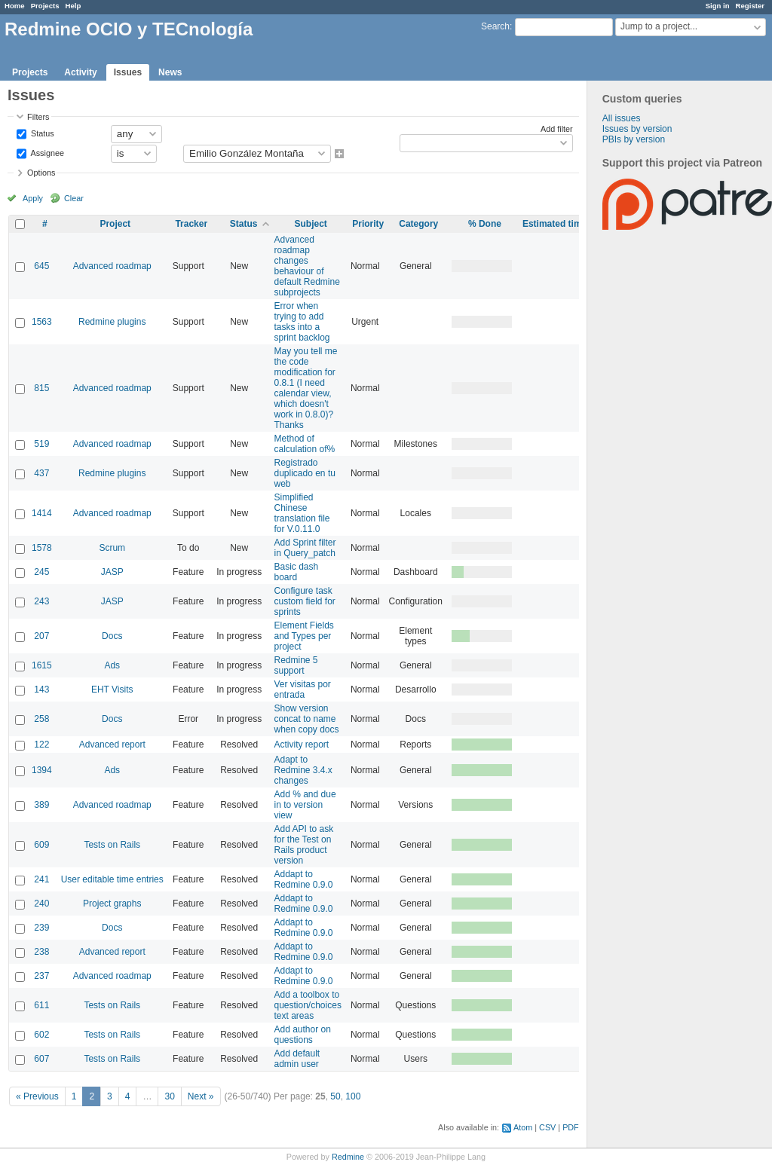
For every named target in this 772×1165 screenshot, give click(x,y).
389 (41, 805)
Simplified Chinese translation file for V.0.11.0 (301, 513)
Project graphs (112, 903)
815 (41, 388)
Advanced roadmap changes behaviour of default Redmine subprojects (306, 266)
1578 (42, 548)
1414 (42, 513)
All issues (621, 118)
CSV (547, 1127)
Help (73, 6)
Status (41, 132)
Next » (201, 1096)
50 (335, 1096)
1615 (42, 665)
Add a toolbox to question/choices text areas (307, 1005)
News (170, 72)
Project (115, 224)
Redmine (348, 1156)
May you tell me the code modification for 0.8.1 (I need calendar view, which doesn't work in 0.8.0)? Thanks (305, 388)
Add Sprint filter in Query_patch (304, 547)
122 (41, 744)
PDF (570, 1127)
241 (41, 879)
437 (41, 473)
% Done (484, 224)
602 (41, 1034)
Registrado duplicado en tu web (304, 473)
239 (41, 927)
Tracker (191, 224)
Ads (112, 665)
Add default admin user (297, 1058)
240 (41, 903)
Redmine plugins (112, 321)
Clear (74, 198)
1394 (42, 770)
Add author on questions (302, 1034)
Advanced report (112, 744)
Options (41, 172)
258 (41, 719)
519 (41, 444)
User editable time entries (112, 879)
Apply (33, 198)
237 (41, 976)
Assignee (46, 152)
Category (418, 224)
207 (41, 636)
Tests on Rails (112, 844)
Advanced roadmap (112, 266)
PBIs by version (633, 139)
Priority (368, 224)
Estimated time (554, 224)
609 (41, 844)
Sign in (718, 6)
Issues (128, 72)
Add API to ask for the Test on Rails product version (303, 845)
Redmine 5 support (295, 665)
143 (41, 689)
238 (41, 951)
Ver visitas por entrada (302, 689)
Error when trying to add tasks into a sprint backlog (301, 322)
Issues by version (637, 129)
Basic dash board (296, 571)
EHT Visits (112, 689)
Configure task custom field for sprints (304, 601)
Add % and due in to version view (304, 805)
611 (41, 1005)
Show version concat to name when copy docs (306, 719)
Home (15, 6)
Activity (80, 72)
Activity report (301, 744)
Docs (112, 636)
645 (41, 266)
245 (41, 572)
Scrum (112, 548)
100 (352, 1096)
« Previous (37, 1096)
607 (41, 1058)
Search (495, 26)
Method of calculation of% (304, 443)
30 (169, 1096)
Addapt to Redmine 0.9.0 (303, 879)
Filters (38, 116)
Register (750, 6)
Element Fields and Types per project (303, 636)
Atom (522, 1127)
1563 (42, 321)
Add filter (557, 128)
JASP (112, 572)
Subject (311, 224)
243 (41, 601)
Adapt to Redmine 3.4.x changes (303, 770)
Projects (45, 6)
